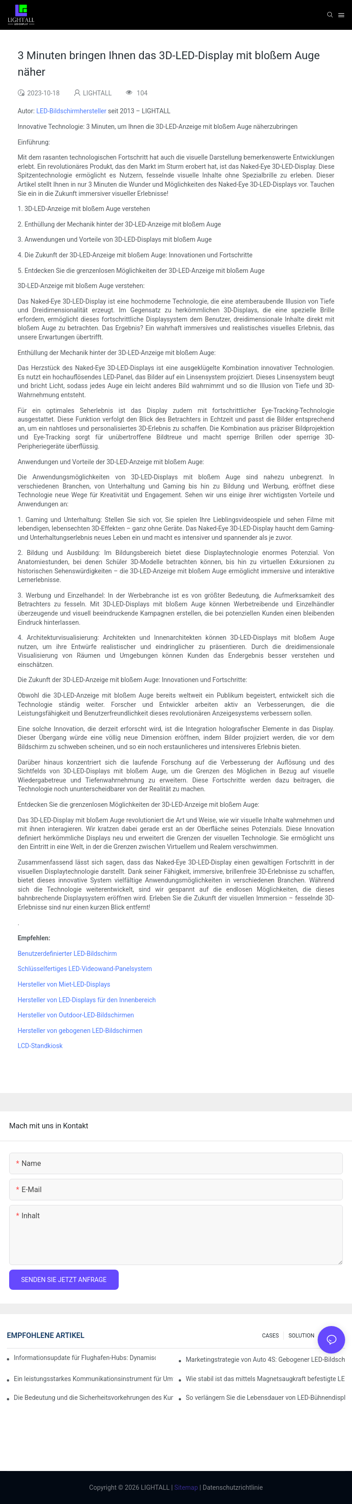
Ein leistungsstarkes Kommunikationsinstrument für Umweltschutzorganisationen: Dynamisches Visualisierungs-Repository (93, 1378)
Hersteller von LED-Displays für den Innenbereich (86, 1000)
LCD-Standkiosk (39, 1045)
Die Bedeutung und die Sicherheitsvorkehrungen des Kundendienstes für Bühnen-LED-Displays (93, 1397)
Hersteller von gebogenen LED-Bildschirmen (79, 1030)
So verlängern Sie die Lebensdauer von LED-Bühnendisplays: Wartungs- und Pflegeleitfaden (265, 1397)
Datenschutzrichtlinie (232, 1487)
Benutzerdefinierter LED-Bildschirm (67, 953)
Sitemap (185, 1487)
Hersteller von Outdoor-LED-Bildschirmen (75, 1015)
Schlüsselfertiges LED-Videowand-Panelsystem (84, 968)
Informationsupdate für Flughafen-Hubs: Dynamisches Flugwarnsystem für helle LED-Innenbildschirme (85, 1357)
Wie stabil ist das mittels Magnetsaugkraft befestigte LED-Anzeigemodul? (265, 1378)
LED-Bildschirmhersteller (71, 111)
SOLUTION (301, 1335)
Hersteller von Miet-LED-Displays (63, 984)
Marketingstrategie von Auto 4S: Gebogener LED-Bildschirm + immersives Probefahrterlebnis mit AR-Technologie (265, 1359)
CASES (270, 1335)
